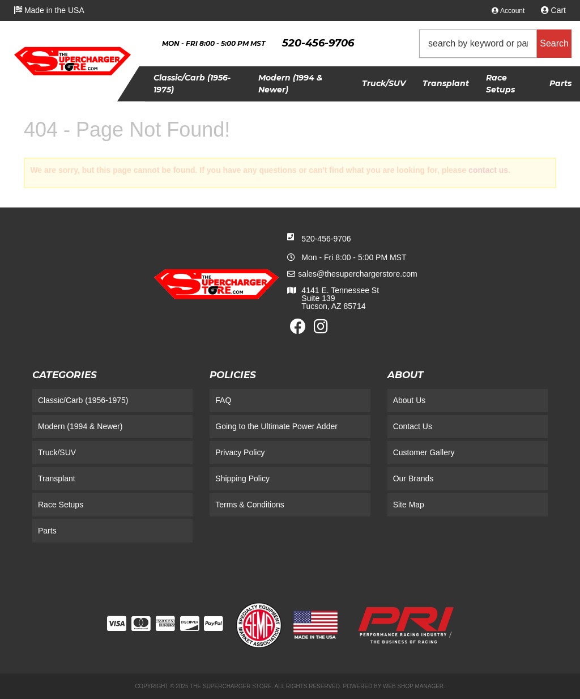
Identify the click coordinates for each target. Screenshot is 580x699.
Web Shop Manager (413, 686)
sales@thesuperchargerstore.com (357, 274)
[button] (495, 43)
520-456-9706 (326, 238)
